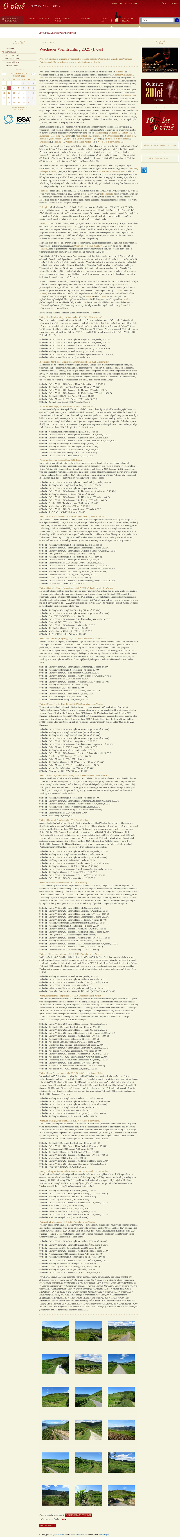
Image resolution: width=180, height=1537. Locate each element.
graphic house (58, 1534)
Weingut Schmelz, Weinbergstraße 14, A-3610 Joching (63, 882)
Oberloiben (129, 136)
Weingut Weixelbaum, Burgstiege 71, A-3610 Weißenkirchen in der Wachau (72, 638)
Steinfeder (133, 168)
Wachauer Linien (128, 95)
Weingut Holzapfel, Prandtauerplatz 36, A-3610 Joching (63, 820)
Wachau (119, 71)
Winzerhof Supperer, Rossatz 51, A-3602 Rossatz (60, 460)
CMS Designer (104, 1534)
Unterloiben (44, 142)
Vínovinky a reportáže (51, 33)
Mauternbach (81, 136)
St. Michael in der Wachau (116, 138)
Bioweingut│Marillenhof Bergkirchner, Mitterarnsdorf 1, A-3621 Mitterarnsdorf (74, 362)
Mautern (68, 136)
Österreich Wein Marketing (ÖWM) (89, 246)
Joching (56, 136)
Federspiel (43, 171)
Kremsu (42, 293)
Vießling (57, 142)
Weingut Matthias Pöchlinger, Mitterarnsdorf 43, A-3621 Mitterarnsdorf (70, 317)
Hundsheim (44, 136)
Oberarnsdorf (114, 136)
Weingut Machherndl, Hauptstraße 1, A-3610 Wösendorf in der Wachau (70, 995)
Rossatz (42, 138)
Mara (52, 42)
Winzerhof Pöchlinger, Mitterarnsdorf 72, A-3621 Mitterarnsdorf (67, 406)
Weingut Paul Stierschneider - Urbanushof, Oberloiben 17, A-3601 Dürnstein (72, 516)
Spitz (95, 116)
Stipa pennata (107, 194)
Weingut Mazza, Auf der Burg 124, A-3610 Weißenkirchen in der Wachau (71, 704)
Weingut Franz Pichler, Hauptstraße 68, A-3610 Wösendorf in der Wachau (71, 1073)
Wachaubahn (68, 110)
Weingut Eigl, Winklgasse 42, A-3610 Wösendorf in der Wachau (67, 1222)
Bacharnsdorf (99, 133)
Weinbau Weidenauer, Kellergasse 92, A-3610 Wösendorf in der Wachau (70, 954)
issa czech (80, 1534)
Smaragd (54, 171)
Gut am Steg (127, 133)
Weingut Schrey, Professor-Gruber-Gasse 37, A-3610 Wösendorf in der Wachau (73, 1171)
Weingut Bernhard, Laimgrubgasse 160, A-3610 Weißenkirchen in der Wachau (73, 775)
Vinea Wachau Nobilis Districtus (110, 171)
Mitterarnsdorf (97, 136)
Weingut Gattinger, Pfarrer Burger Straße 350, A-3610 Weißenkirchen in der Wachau (76, 588)
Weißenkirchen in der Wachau (78, 142)
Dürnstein (113, 133)
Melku (119, 290)
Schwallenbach (84, 138)
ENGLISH (174, 3)
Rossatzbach (55, 138)
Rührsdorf (69, 138)
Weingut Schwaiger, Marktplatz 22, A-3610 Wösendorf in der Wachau (69, 1121)
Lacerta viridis (72, 226)
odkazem (43, 248)
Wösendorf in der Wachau (108, 142)
